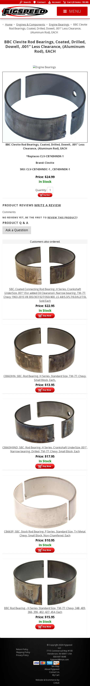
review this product (62, 217)
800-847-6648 (59, 656)
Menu (72, 11)
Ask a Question (17, 230)
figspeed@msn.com (59, 659)
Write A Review (47, 205)
